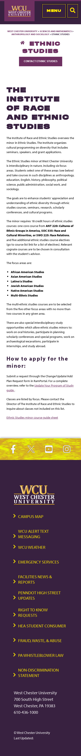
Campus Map (30, 516)
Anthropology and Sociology (30, 34)
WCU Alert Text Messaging (33, 533)
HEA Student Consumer (42, 625)
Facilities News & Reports (35, 579)
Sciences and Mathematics (56, 31)
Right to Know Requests (33, 612)
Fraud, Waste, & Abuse (40, 640)
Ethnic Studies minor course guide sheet (32, 417)
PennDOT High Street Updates (39, 595)
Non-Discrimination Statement (38, 672)
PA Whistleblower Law (41, 655)
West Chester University (22, 31)
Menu (54, 10)
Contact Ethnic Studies (40, 61)
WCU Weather (31, 547)
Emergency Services (38, 562)
